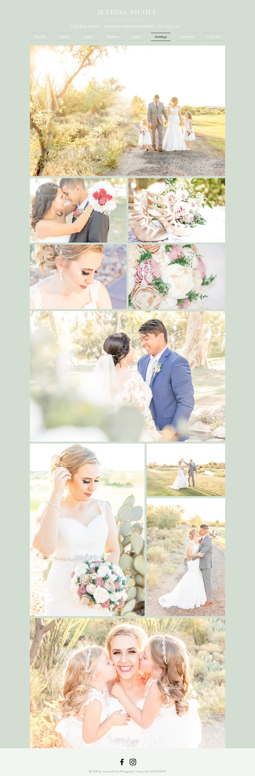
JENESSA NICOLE (127, 11)
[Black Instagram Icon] (132, 762)
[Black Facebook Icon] (122, 762)
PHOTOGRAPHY (127, 20)
